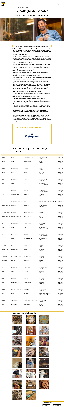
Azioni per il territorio (25, 7)
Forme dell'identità (18, 7)
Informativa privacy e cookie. (48, 402)
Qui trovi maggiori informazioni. (16, 405)
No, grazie (57, 405)
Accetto (46, 405)
